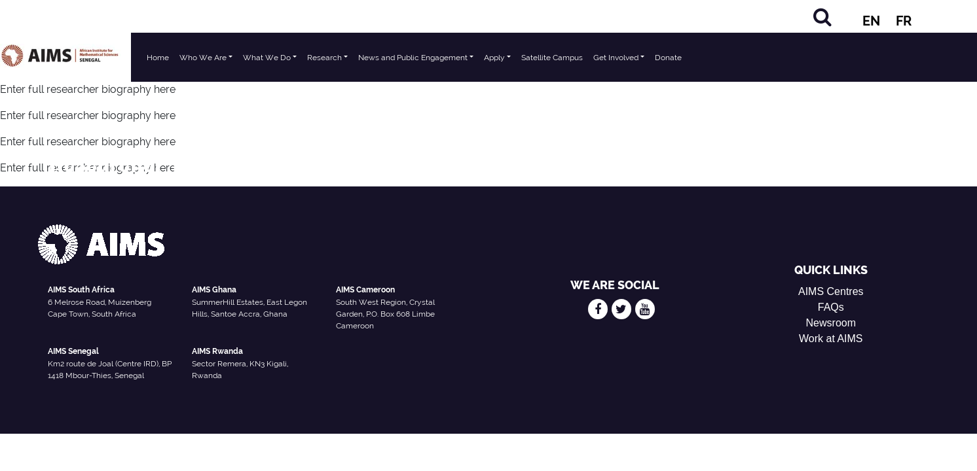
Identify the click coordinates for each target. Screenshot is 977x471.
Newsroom (831, 322)
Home (158, 57)
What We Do (267, 57)
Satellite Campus (552, 57)
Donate (668, 57)
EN (871, 21)
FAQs (831, 307)
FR (904, 21)
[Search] (822, 16)
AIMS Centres (831, 291)
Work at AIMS (831, 338)
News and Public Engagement (413, 57)
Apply (494, 57)
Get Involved (615, 57)
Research (324, 57)
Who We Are (203, 57)
